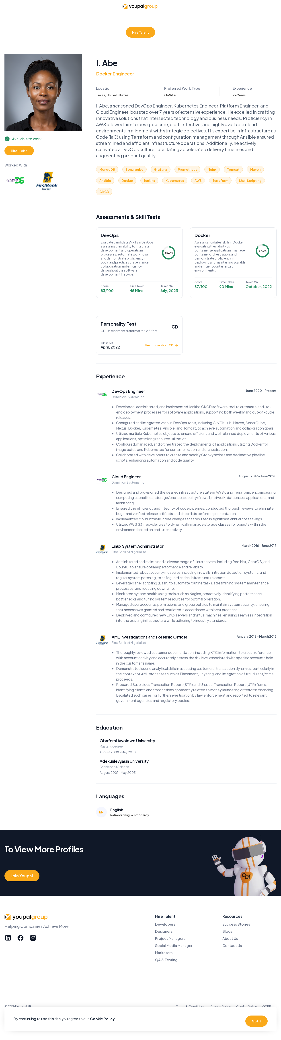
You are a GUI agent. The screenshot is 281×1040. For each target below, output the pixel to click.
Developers (165, 924)
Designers (163, 931)
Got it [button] (256, 1021)
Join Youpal (22, 875)
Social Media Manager (174, 945)
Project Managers (170, 938)
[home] (141, 6)
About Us (230, 938)
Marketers (163, 952)
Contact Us (232, 945)
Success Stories (236, 924)
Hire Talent (140, 32)
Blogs (227, 931)
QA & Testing (166, 959)
